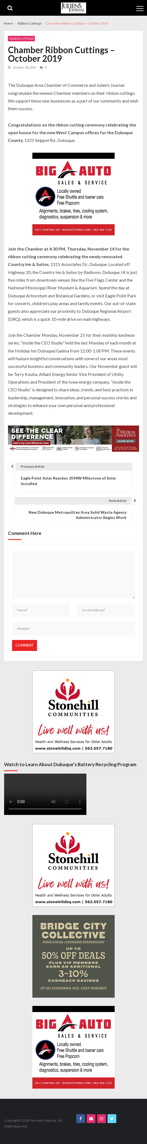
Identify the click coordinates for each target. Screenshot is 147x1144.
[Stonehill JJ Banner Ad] (73, 712)
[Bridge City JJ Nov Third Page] (73, 956)
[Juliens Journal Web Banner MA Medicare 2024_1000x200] (73, 439)
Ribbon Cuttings (21, 38)
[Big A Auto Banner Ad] (73, 195)
